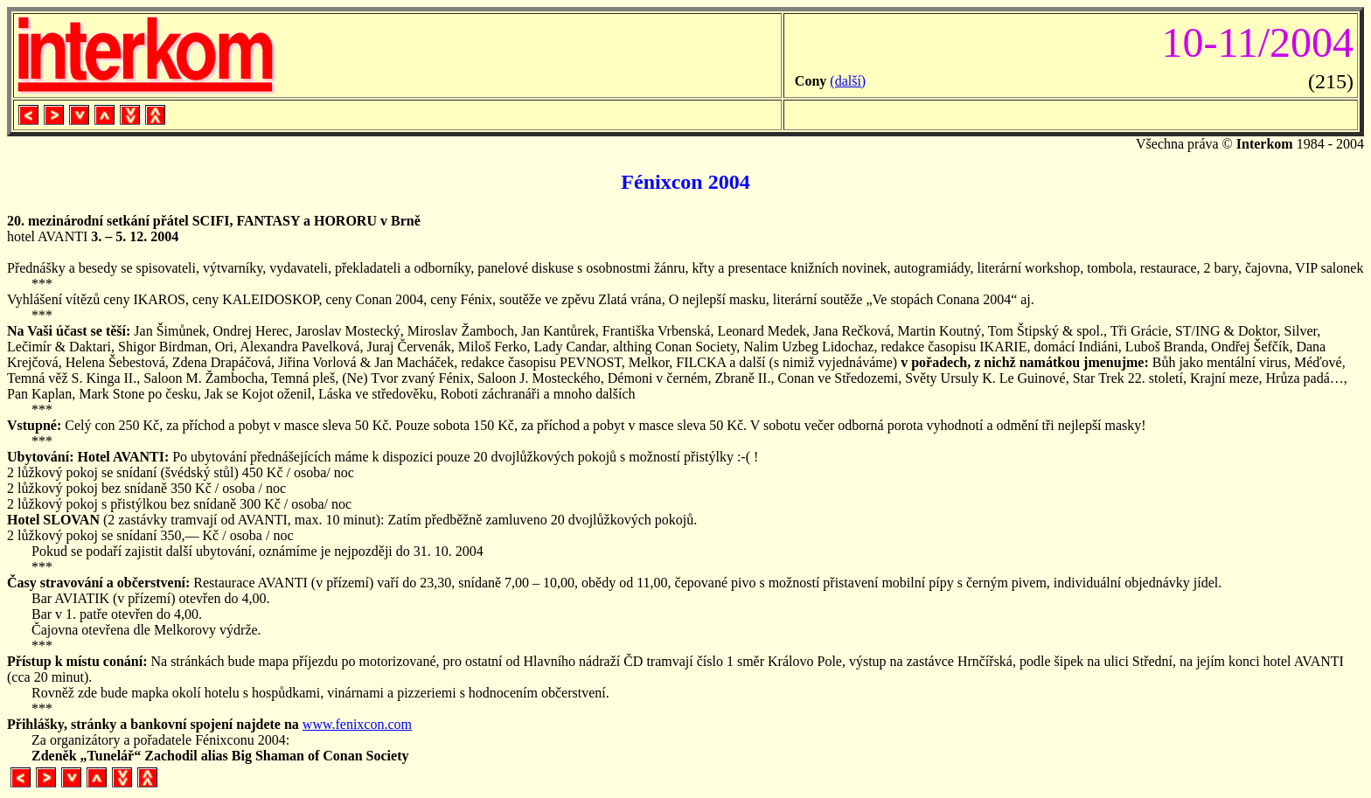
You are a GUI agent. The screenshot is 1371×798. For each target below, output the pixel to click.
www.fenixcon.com (357, 724)
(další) (848, 80)
